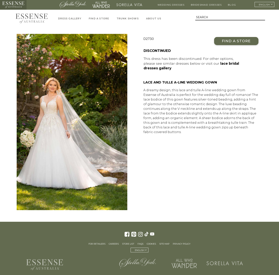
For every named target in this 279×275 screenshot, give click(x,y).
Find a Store (236, 41)
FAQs (140, 243)
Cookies (151, 243)
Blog (232, 4)
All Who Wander (101, 5)
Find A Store (99, 18)
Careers (114, 243)
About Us (153, 18)
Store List (128, 243)
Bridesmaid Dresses (206, 4)
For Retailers (97, 243)
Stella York (72, 5)
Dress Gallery (69, 18)
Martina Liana (42, 5)
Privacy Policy (181, 243)
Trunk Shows (128, 18)
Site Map (164, 243)
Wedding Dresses (171, 4)
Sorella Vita (129, 5)
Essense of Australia (13, 5)
